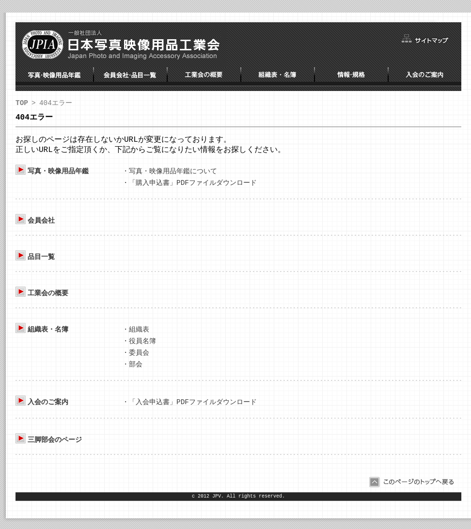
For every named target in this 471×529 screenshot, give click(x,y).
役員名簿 (142, 345)
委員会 (139, 358)
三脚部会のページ (55, 446)
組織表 (139, 333)
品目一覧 (41, 261)
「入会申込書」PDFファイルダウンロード (193, 408)
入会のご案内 (48, 408)
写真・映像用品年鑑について (173, 174)
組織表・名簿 (48, 333)
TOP (22, 102)
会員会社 (41, 224)
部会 (135, 370)
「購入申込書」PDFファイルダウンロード (193, 186)
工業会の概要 (48, 297)
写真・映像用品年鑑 (58, 174)
